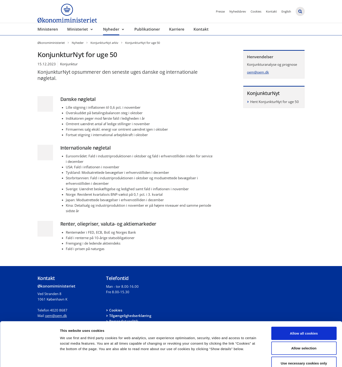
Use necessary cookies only (304, 337)
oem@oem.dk (258, 72)
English (286, 11)
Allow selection (304, 322)
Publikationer (147, 29)
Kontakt (271, 11)
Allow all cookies (304, 307)
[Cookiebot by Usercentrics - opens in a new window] (30, 358)
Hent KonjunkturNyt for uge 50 (274, 101)
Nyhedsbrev (237, 11)
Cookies (256, 11)
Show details (239, 358)
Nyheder (111, 29)
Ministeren (47, 29)
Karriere (176, 29)
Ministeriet (77, 29)
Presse (220, 11)
